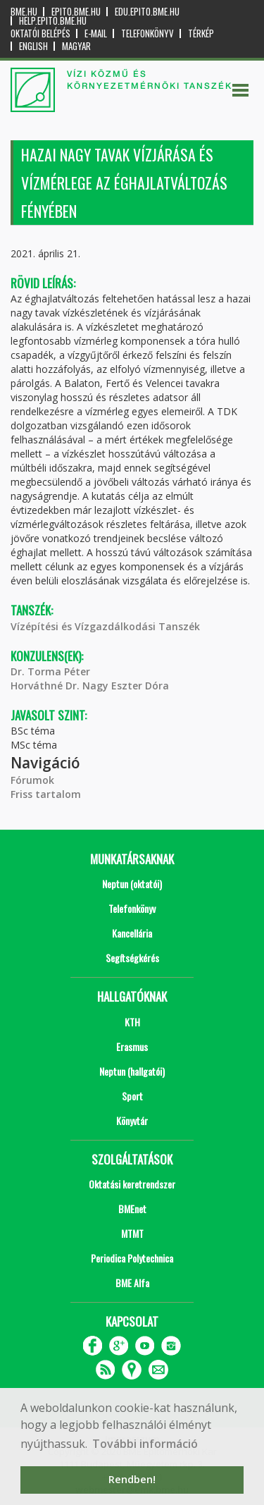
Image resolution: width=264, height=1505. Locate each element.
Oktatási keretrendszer (132, 1184)
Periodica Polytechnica (132, 1258)
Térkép (201, 33)
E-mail (95, 33)
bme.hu (24, 11)
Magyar (76, 46)
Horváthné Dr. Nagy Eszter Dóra (90, 685)
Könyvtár (132, 1120)
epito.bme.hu (76, 11)
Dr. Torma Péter (50, 671)
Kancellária (132, 933)
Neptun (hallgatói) (132, 1071)
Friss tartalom (46, 794)
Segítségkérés (132, 957)
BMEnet (132, 1208)
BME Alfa (132, 1282)
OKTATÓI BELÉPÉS (40, 33)
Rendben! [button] (132, 1479)
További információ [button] (145, 1443)
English (33, 46)
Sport (132, 1095)
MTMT (132, 1233)
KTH (132, 1021)
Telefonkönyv (147, 33)
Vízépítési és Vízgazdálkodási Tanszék (105, 626)
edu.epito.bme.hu (147, 11)
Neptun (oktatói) (132, 883)
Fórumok (32, 780)
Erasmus (132, 1046)
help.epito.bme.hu (53, 20)
